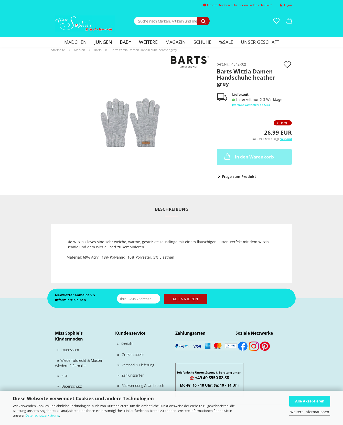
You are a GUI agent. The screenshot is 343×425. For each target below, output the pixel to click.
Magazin (175, 42)
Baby (125, 42)
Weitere (148, 42)
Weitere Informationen (309, 411)
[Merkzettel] (276, 21)
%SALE (226, 42)
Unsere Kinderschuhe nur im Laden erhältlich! (237, 5)
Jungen (103, 42)
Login (286, 5)
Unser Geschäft (260, 42)
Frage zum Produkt (239, 176)
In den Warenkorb (248, 156)
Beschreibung (171, 209)
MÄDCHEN (75, 42)
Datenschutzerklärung (42, 415)
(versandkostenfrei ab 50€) (251, 105)
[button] (289, 21)
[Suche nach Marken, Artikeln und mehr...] (203, 21)
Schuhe (202, 42)
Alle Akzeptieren (309, 401)
